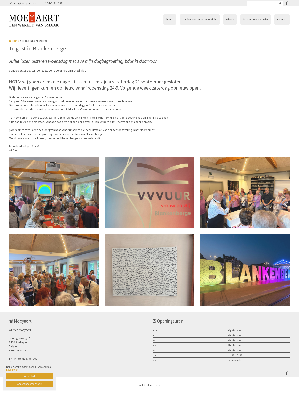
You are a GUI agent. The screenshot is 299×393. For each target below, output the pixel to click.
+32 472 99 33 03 (52, 3)
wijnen (230, 19)
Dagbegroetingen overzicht (200, 19)
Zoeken (280, 3)
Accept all (29, 376)
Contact (282, 19)
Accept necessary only (29, 384)
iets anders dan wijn (255, 19)
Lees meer (12, 369)
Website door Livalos (149, 385)
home (169, 19)
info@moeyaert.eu (23, 3)
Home (15, 40)
